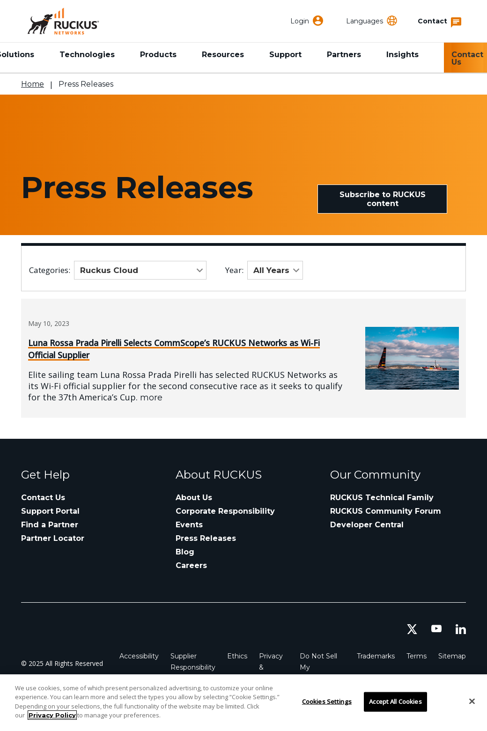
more (151, 397)
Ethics (237, 656)
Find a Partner (49, 524)
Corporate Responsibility (225, 511)
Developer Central (367, 524)
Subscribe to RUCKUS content (382, 199)
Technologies (87, 54)
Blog (185, 551)
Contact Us (467, 58)
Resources (223, 54)
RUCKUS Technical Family (382, 497)
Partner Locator (52, 538)
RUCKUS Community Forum (385, 511)
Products (158, 54)
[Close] (472, 701)
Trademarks (376, 656)
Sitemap (452, 656)
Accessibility (139, 656)
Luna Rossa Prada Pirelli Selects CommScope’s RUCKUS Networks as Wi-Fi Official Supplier (174, 349)
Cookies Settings (327, 701)
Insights (402, 54)
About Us (194, 497)
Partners (344, 54)
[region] (243, 702)
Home (32, 84)
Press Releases (206, 538)
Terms (416, 656)
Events (189, 524)
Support (285, 54)
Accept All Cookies (395, 701)
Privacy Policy (52, 715)
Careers (191, 565)
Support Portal (50, 511)
